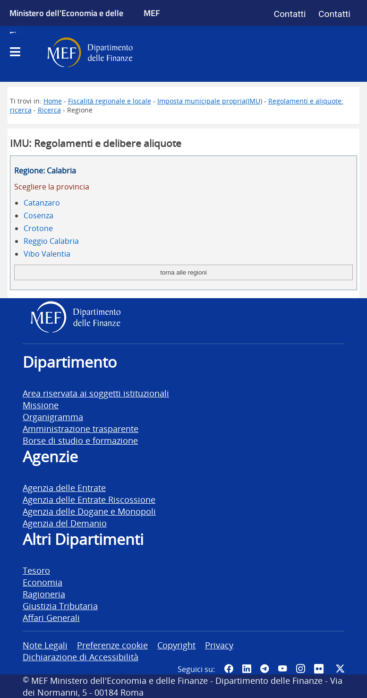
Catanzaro (42, 203)
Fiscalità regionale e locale (109, 100)
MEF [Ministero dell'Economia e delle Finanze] (152, 12)
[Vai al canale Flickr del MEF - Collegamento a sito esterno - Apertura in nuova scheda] (320, 668)
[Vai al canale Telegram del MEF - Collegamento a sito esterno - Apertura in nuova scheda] (264, 668)
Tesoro (36, 570)
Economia (42, 582)
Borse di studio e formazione (80, 440)
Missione (41, 405)
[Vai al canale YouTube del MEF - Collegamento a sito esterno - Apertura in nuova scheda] (282, 668)
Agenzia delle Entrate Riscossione (89, 499)
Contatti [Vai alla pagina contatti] (289, 14)
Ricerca (49, 109)
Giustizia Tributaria (60, 606)
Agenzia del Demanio (65, 523)
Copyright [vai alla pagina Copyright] (176, 645)
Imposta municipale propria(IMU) (209, 100)
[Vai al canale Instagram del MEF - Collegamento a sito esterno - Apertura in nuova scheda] (300, 668)
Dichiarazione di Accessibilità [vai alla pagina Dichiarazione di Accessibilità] (80, 657)
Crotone (38, 228)
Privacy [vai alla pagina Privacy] (219, 645)
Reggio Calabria (51, 241)
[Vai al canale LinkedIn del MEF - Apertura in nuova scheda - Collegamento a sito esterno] (246, 668)
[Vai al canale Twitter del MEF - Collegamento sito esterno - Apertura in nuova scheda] (340, 668)
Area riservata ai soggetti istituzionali (96, 393)
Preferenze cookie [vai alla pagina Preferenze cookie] (112, 645)
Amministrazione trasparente (80, 428)
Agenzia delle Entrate (64, 487)
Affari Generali (51, 617)
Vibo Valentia (47, 254)
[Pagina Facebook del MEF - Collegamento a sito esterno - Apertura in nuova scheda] (228, 668)
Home (52, 100)
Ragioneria (44, 594)
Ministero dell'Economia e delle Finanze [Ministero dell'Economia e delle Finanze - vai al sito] (66, 23)
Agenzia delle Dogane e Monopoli (89, 511)
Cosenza (38, 215)
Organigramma (53, 416)
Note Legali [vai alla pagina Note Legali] (45, 645)
